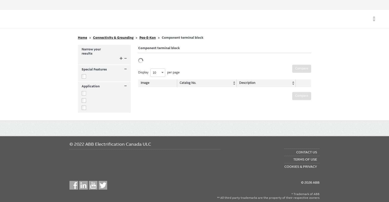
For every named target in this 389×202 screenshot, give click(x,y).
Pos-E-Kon (147, 37)
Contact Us (306, 152)
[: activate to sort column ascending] (302, 83)
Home (82, 37)
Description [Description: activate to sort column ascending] (246, 83)
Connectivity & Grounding (113, 37)
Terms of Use (305, 159)
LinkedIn (83, 185)
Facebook (73, 185)
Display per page (159, 72)
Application (104, 86)
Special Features (104, 69)
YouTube (93, 185)
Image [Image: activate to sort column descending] (145, 83)
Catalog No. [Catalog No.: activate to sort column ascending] (188, 83)
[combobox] (157, 72)
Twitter (102, 185)
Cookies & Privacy (300, 166)
